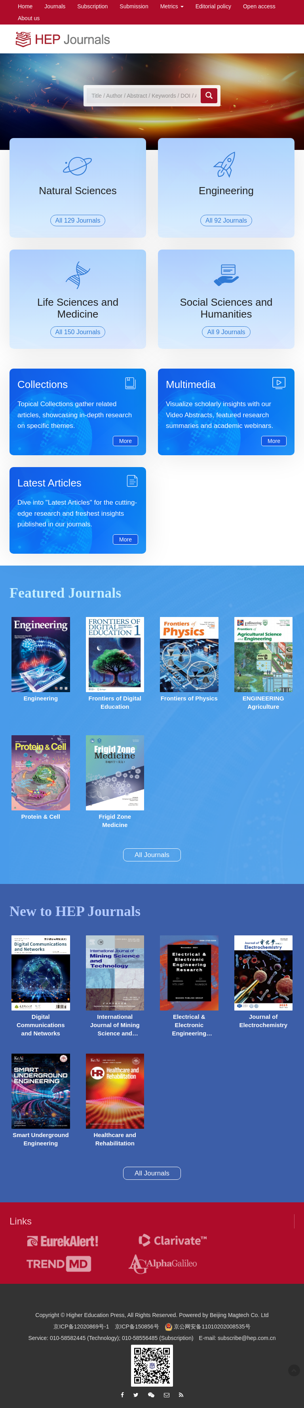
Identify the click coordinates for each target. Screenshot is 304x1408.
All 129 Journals (78, 220)
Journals (54, 6)
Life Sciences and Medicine (77, 308)
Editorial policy (213, 6)
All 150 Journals (78, 332)
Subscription (92, 6)
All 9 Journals (226, 332)
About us (29, 18)
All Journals (152, 855)
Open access (259, 6)
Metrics (172, 6)
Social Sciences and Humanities (226, 308)
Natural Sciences (78, 191)
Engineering (226, 191)
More (125, 441)
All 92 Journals (226, 220)
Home (25, 6)
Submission (134, 6)
